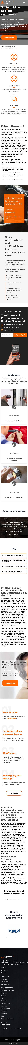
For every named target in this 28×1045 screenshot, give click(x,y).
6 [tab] (17, 938)
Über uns (3, 967)
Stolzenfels (4, 1001)
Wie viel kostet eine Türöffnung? (13, 555)
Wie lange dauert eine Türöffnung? (13, 566)
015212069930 (11, 718)
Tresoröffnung (14, 492)
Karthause (4, 1006)
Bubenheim (4, 1011)
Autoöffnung (14, 453)
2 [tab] (8, 938)
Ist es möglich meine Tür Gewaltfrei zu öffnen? (13, 561)
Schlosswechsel (14, 416)
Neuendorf (4, 993)
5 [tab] (15, 938)
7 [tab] (19, 938)
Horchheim (4, 1013)
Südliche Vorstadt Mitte (7, 990)
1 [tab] (6, 938)
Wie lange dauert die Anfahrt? (12, 571)
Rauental (3, 996)
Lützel (2, 1016)
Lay (2, 998)
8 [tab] (22, 938)
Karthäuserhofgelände (7, 1019)
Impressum (4, 970)
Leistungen (5, 976)
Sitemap (3, 972)
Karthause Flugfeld (6, 1008)
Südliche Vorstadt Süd (7, 1003)
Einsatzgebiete (7, 988)
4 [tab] (13, 938)
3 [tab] (10, 938)
